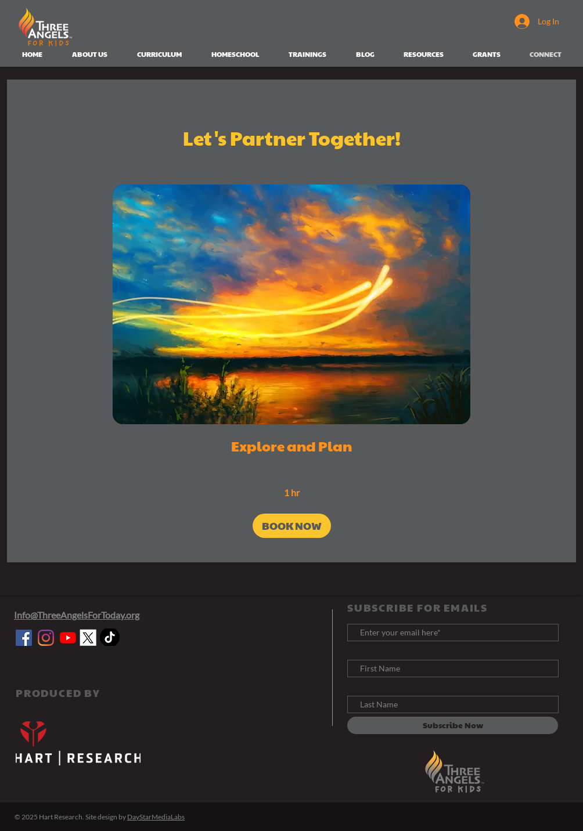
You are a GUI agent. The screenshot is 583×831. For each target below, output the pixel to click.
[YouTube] (68, 638)
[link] (291, 446)
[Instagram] (46, 638)
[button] (292, 526)
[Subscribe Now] (452, 725)
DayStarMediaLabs (156, 816)
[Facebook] (24, 638)
